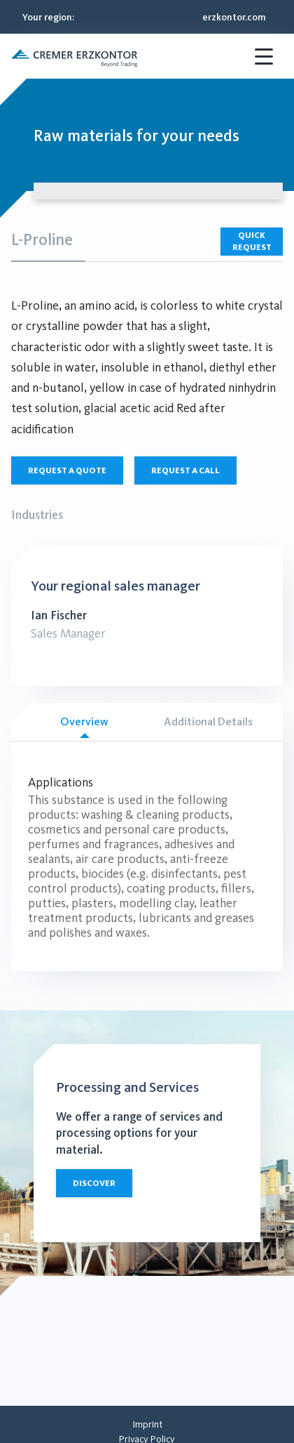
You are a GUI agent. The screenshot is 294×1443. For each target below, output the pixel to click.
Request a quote (67, 470)
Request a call (185, 470)
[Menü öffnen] (266, 56)
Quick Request (252, 241)
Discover (94, 1183)
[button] (74, 56)
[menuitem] (147, 1424)
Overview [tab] (84, 726)
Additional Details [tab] (208, 721)
